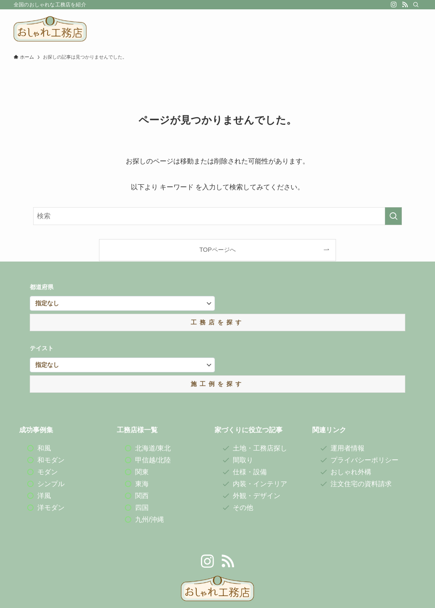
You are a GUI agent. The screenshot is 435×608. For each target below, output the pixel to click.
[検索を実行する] (393, 216)
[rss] (404, 4)
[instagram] (393, 4)
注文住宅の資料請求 (361, 483)
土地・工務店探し (260, 448)
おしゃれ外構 (350, 472)
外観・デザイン (256, 495)
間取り (243, 460)
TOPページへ (217, 249)
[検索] (415, 4)
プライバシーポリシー (364, 460)
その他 (243, 507)
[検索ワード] (217, 216)
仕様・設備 (250, 472)
